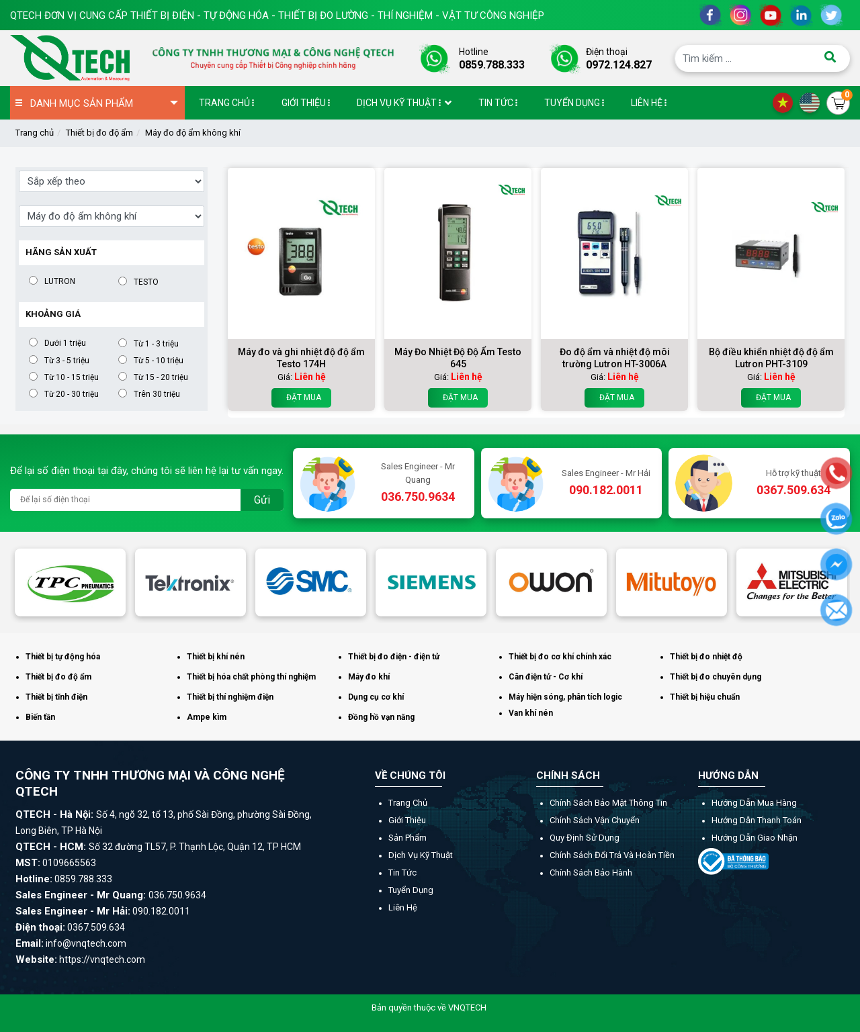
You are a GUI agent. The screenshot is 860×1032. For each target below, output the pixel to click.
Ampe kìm (206, 717)
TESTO (146, 282)
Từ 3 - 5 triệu (66, 360)
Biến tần (40, 717)
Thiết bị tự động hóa (63, 656)
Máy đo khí (369, 677)
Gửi (262, 500)
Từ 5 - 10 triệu (158, 360)
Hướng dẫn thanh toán (757, 820)
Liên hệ (402, 907)
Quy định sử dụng (584, 838)
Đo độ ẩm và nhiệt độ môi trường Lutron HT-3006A (615, 357)
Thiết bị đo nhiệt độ (706, 656)
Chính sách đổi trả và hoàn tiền (612, 855)
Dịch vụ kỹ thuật (420, 855)
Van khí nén (531, 713)
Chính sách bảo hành (591, 872)
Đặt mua (301, 397)
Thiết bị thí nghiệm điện (230, 697)
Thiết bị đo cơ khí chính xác (560, 656)
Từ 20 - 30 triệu (71, 394)
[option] (70, 582)
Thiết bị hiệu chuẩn (705, 697)
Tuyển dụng (410, 890)
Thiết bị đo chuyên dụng (715, 677)
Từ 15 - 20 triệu (161, 377)
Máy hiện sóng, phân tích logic (565, 697)
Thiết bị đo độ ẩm (99, 133)
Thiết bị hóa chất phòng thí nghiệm (251, 677)
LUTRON (59, 281)
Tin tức (402, 872)
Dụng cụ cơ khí (376, 697)
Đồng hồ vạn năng (381, 717)
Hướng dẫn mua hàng (754, 803)
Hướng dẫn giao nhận (755, 838)
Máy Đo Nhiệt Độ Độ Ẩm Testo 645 (457, 357)
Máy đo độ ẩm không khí (193, 133)
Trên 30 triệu (157, 394)
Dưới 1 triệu (65, 343)
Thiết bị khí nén (216, 656)
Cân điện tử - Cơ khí (546, 677)
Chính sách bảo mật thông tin (608, 803)
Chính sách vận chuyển (595, 820)
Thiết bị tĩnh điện (56, 697)
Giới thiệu (407, 820)
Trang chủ (34, 133)
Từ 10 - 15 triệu (71, 377)
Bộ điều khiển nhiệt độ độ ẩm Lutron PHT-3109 (771, 357)
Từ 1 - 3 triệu (156, 343)
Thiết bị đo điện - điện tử (393, 656)
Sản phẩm (407, 838)
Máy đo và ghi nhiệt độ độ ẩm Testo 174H (301, 357)
